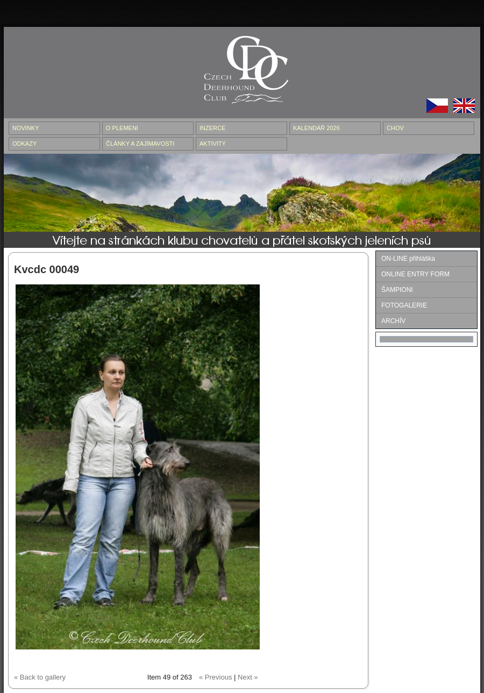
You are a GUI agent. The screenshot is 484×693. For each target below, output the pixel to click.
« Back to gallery (40, 677)
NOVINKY (25, 128)
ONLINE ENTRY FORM (415, 274)
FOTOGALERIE (404, 305)
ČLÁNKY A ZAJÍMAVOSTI (140, 143)
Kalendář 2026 (316, 128)
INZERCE (212, 128)
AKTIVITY (213, 143)
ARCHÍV (393, 321)
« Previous (215, 677)
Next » (248, 677)
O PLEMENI (122, 128)
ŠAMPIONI (397, 290)
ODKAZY (24, 143)
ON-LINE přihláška (408, 258)
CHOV (395, 128)
